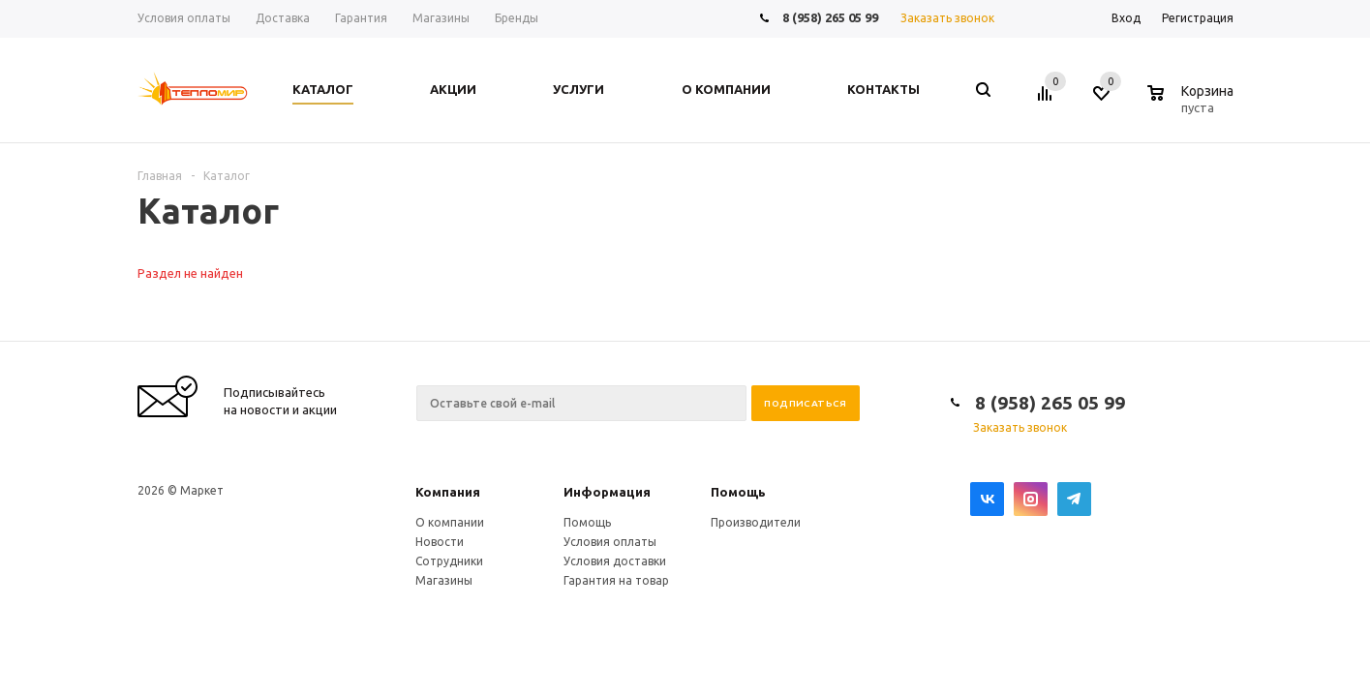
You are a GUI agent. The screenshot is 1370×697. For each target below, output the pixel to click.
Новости (439, 541)
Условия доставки (614, 561)
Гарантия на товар (616, 580)
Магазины (443, 580)
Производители (756, 522)
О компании (449, 522)
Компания (447, 492)
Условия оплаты (609, 541)
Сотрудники (449, 561)
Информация (607, 492)
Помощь (738, 492)
